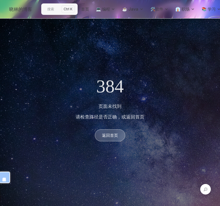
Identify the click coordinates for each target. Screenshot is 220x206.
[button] (205, 189)
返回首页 (110, 135)
